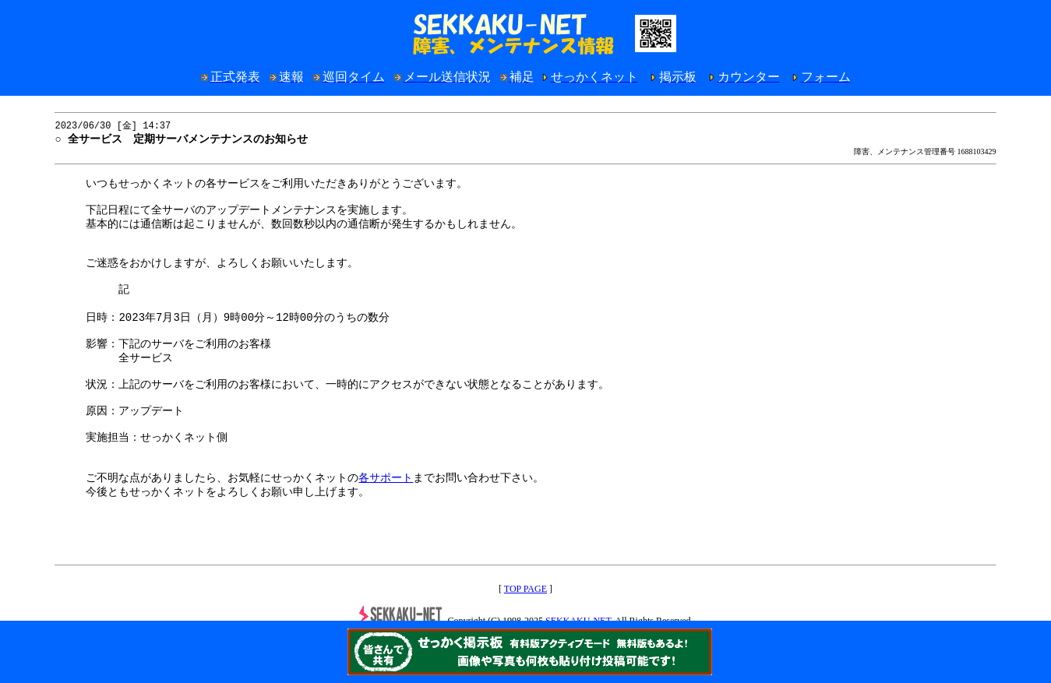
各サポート (385, 522)
